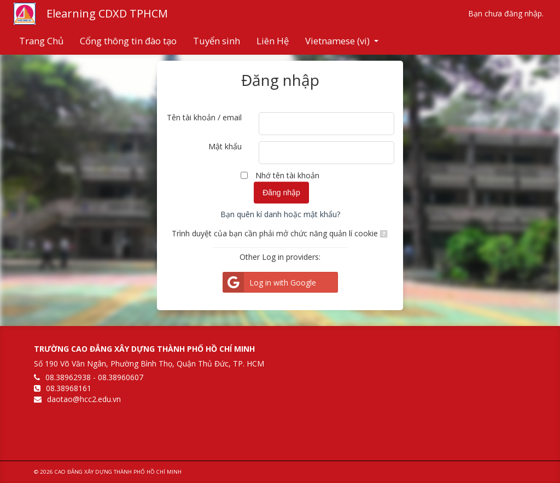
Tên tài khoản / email (204, 117)
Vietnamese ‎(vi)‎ (341, 40)
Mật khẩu (225, 146)
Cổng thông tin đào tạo (128, 40)
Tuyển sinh (216, 40)
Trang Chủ (41, 40)
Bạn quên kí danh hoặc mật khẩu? (280, 214)
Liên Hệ (272, 40)
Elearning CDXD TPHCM (107, 13)
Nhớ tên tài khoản (287, 175)
